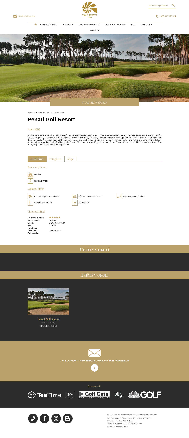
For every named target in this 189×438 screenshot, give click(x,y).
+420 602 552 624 (167, 16)
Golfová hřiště (48, 25)
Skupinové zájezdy (115, 25)
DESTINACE (68, 25)
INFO (133, 25)
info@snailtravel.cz (26, 16)
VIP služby (146, 25)
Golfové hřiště (44, 112)
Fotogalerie (55, 158)
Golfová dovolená (89, 25)
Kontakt (94, 31)
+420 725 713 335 (135, 424)
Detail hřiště (37, 158)
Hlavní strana (32, 112)
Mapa (70, 158)
